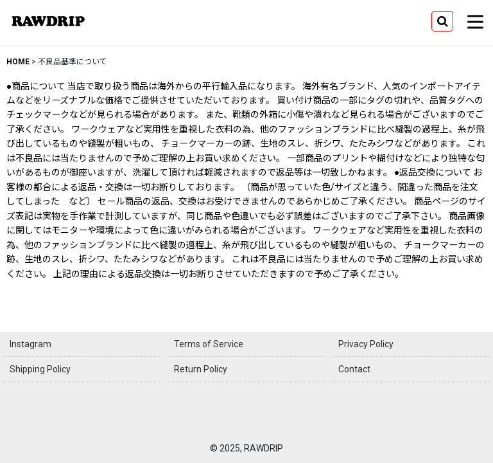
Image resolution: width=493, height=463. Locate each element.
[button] (442, 21)
